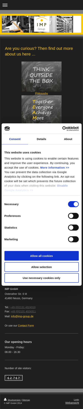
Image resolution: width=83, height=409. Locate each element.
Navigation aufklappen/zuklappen (41, 5)
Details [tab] (41, 139)
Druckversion (12, 400)
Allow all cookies (41, 255)
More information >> (54, 167)
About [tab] (68, 139)
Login (76, 399)
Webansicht (72, 402)
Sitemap (26, 400)
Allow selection (41, 266)
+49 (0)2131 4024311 (23, 311)
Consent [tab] (15, 139)
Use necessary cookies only (41, 278)
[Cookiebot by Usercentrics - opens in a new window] (62, 128)
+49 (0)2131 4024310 (23, 307)
